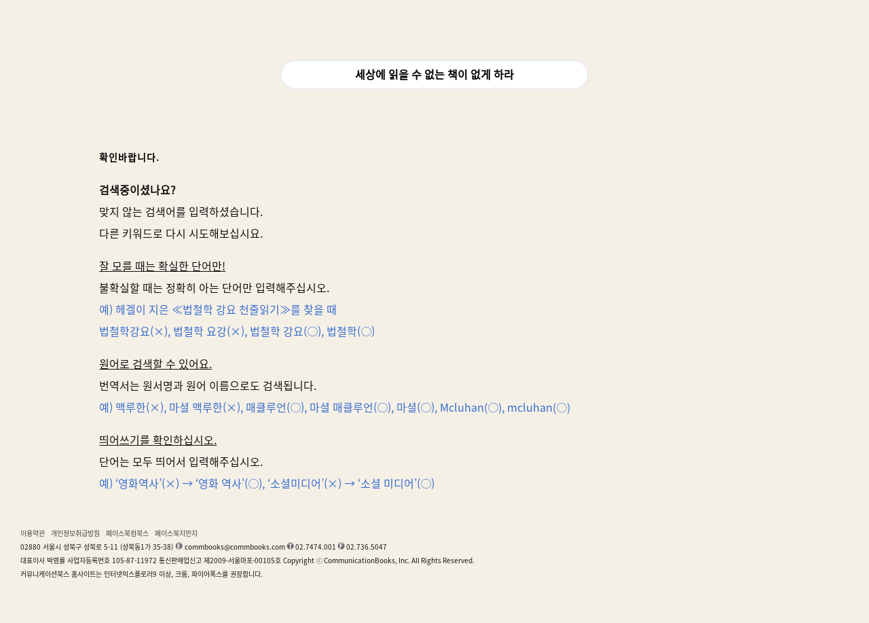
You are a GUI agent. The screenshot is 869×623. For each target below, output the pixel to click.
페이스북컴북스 (127, 533)
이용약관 (32, 533)
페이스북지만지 (176, 533)
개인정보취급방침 (75, 533)
